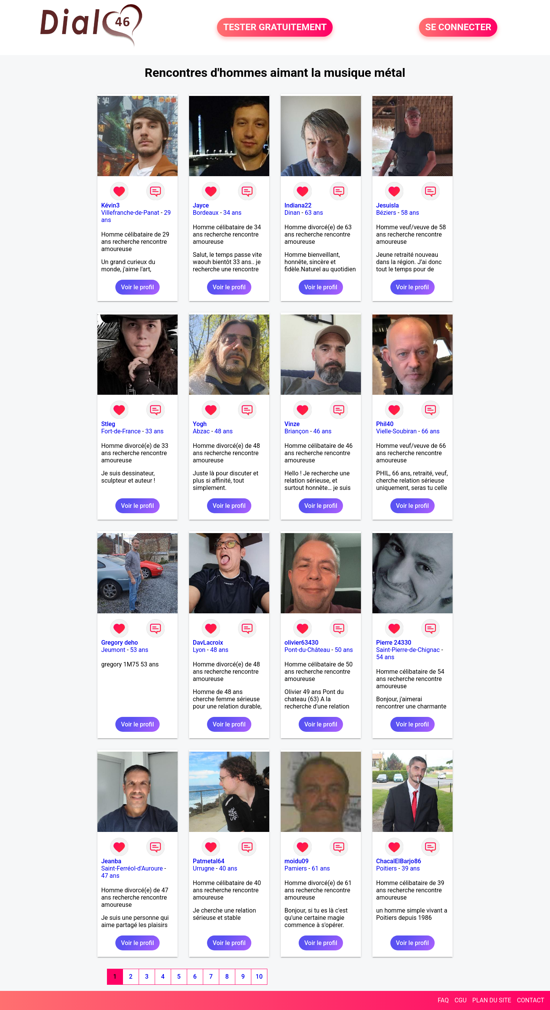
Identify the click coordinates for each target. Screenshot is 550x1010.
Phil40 (384, 424)
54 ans (385, 657)
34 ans (232, 212)
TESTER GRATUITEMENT (275, 27)
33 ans (155, 431)
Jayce (201, 205)
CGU (461, 1000)
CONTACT (530, 1000)
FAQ (443, 1000)
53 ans (139, 649)
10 (259, 976)
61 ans (321, 868)
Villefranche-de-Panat (130, 212)
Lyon (199, 649)
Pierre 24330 (393, 642)
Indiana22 (298, 205)
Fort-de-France (121, 431)
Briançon (297, 431)
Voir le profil (137, 287)
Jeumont (113, 649)
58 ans (410, 212)
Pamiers (296, 868)
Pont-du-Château (307, 649)
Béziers (386, 212)
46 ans (322, 431)
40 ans (228, 868)
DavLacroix (208, 642)
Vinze (292, 424)
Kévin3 (110, 205)
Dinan (292, 212)
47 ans (110, 875)
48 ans (224, 431)
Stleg (108, 424)
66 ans (430, 431)
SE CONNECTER (458, 27)
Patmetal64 (209, 861)
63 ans (314, 212)
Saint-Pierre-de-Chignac (408, 649)
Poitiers (386, 868)
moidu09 (297, 861)
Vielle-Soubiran (396, 431)
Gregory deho (119, 642)
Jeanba (111, 861)
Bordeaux (205, 212)
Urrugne (203, 868)
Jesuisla (387, 205)
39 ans (410, 868)
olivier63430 (302, 642)
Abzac (201, 431)
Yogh (200, 424)
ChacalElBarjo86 (398, 861)
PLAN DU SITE (491, 1000)
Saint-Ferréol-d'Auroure (132, 868)
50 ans (344, 649)
